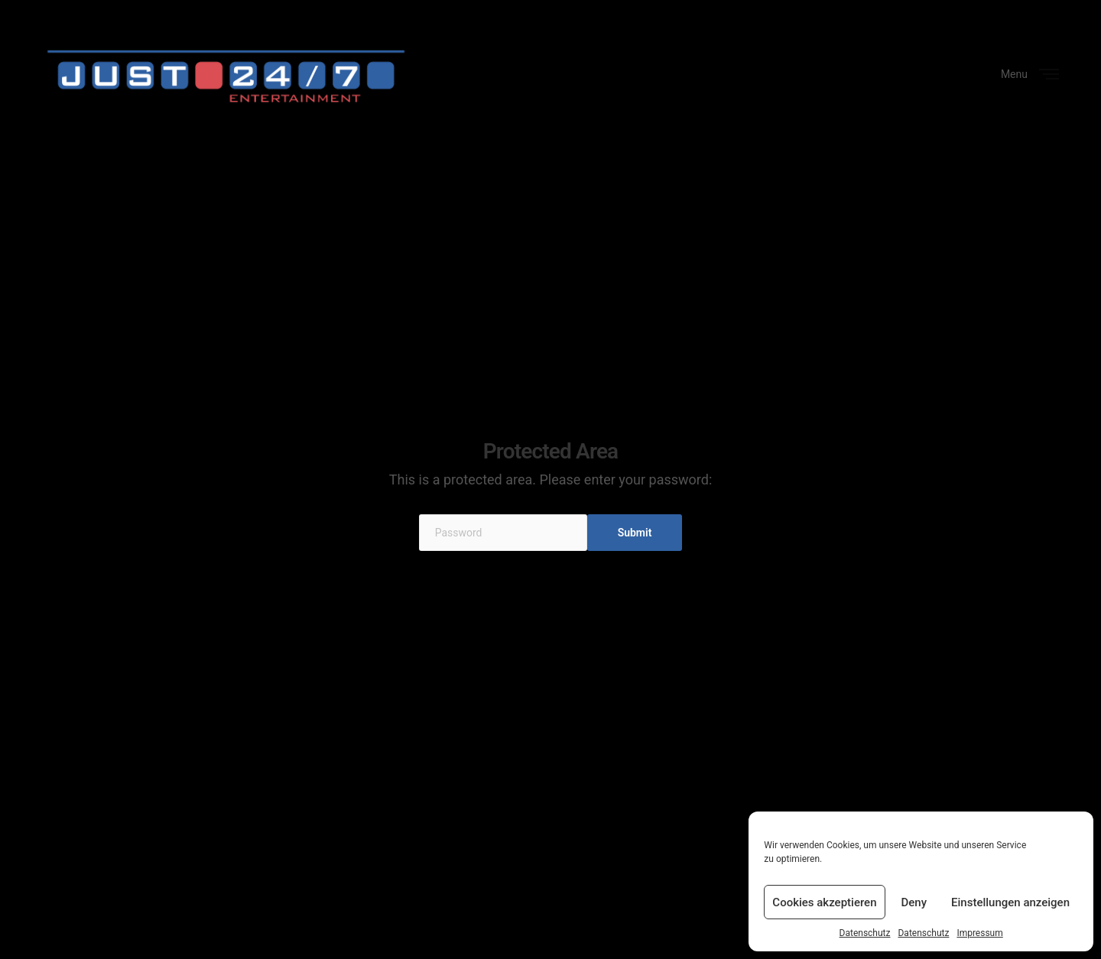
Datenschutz (865, 933)
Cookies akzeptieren (824, 902)
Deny (914, 902)
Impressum (979, 933)
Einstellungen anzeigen (1010, 902)
